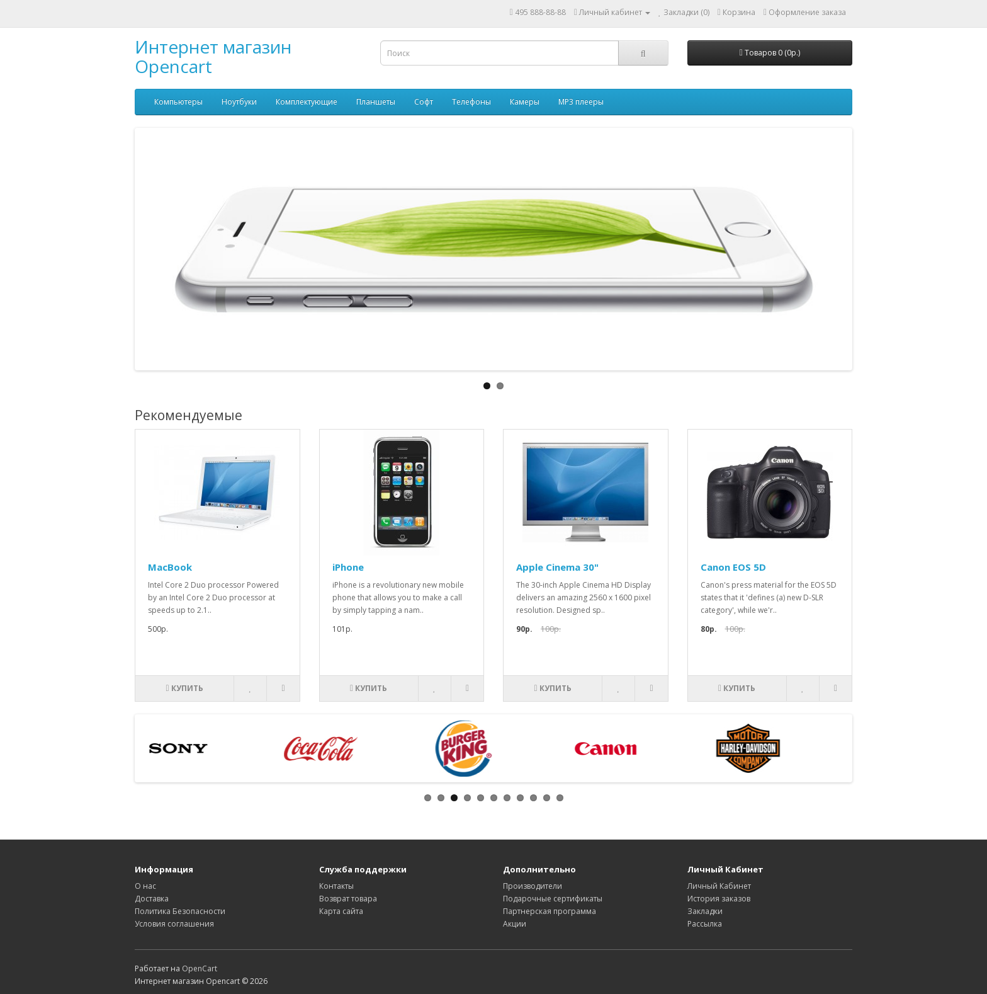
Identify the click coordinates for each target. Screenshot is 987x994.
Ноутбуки (239, 101)
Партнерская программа (549, 911)
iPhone (348, 567)
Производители (532, 886)
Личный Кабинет (719, 886)
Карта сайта (341, 911)
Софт (423, 101)
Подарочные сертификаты (552, 898)
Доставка (152, 898)
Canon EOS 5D (733, 567)
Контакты (336, 886)
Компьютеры (178, 101)
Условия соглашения (174, 923)
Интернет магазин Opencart (213, 56)
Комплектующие (306, 101)
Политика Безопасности (180, 911)
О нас (145, 886)
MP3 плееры (581, 101)
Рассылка (704, 923)
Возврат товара (348, 898)
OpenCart (199, 968)
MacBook (170, 567)
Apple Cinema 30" (557, 567)
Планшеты (375, 101)
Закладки (705, 911)
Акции (514, 923)
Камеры (524, 101)
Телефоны (471, 101)
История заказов (718, 898)
